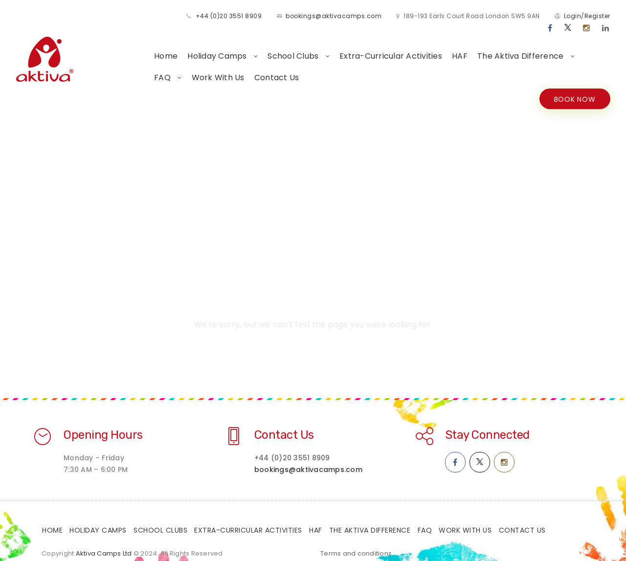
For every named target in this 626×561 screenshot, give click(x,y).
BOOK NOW (573, 87)
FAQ (550, 44)
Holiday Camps (175, 44)
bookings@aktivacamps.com (254, 16)
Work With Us (137, 65)
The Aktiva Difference (478, 44)
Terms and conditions (356, 542)
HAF (417, 44)
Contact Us (196, 65)
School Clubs (250, 44)
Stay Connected (487, 423)
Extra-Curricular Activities (347, 44)
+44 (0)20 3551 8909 (149, 16)
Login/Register (507, 16)
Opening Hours (103, 423)
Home (122, 44)
